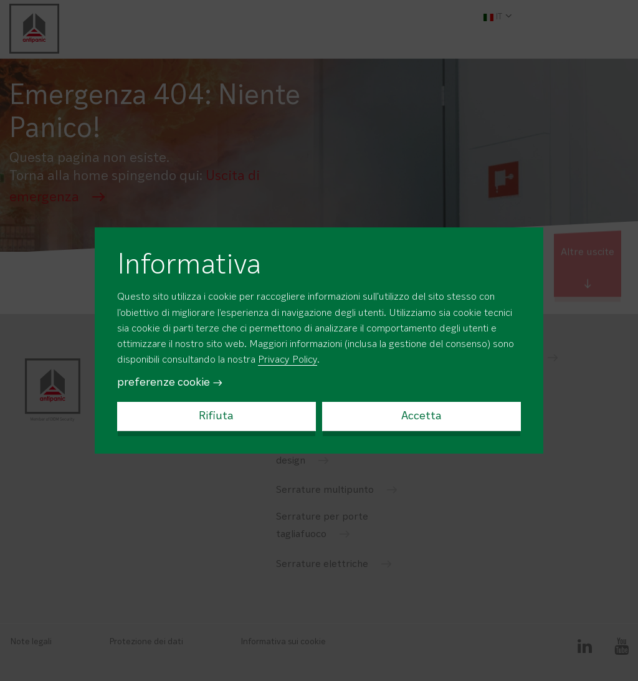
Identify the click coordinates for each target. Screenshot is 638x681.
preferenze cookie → (170, 382)
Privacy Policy (287, 360)
